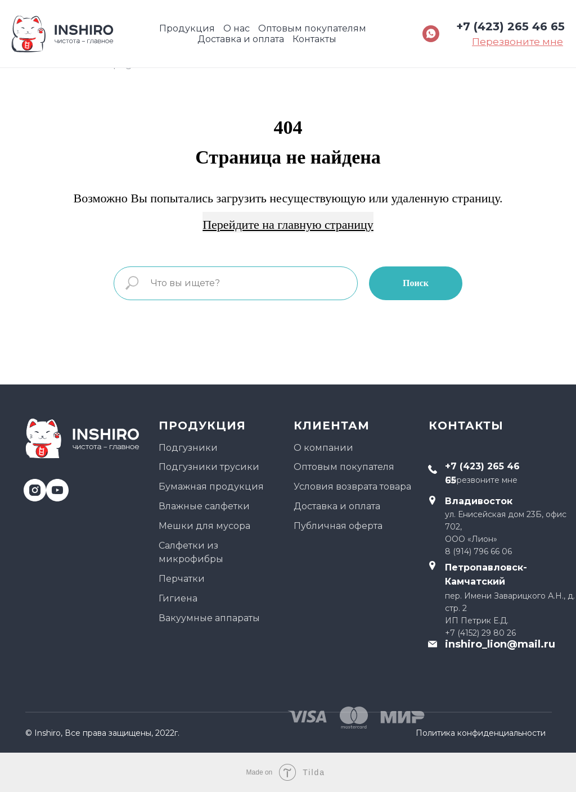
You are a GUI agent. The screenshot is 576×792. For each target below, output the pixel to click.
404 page (115, 64)
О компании (323, 447)
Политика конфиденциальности (481, 733)
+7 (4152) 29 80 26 (480, 633)
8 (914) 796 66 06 (478, 551)
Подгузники (188, 447)
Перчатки (182, 578)
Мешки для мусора (204, 526)
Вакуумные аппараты (209, 618)
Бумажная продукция (211, 486)
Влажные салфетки (204, 506)
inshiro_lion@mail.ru (500, 644)
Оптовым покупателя (344, 466)
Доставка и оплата (337, 506)
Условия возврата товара (352, 486)
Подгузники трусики (209, 466)
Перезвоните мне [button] (481, 480)
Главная (43, 64)
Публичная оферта (338, 526)
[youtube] (53, 486)
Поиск (416, 283)
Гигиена (178, 598)
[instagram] (31, 486)
